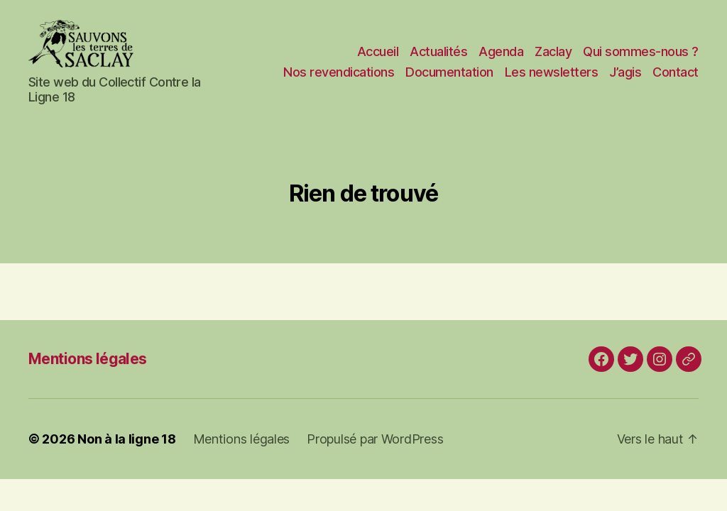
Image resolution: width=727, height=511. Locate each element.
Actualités (438, 59)
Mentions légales (87, 375)
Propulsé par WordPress (375, 455)
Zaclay (553, 59)
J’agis (625, 80)
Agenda (501, 59)
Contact (675, 80)
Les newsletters (551, 80)
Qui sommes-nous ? (641, 59)
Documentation (449, 80)
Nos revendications (338, 80)
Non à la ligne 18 (126, 455)
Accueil (378, 59)
